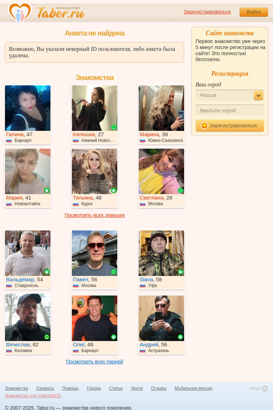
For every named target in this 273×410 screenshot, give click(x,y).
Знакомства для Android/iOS (33, 395)
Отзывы (159, 388)
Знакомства (16, 388)
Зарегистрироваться (207, 12)
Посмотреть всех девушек (95, 215)
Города (94, 388)
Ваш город (208, 84)
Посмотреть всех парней (94, 361)
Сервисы (45, 388)
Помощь (70, 388)
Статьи (116, 388)
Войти (254, 12)
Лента (137, 388)
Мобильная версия (194, 388)
